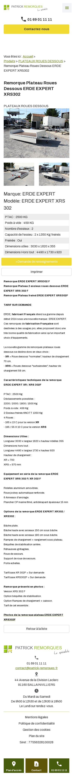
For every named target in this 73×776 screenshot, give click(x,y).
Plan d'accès (13, 770)
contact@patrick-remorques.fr (36, 668)
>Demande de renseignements (37, 261)
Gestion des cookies (36, 729)
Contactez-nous (36, 29)
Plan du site (36, 736)
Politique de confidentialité (36, 723)
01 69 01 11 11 (39, 20)
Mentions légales (36, 717)
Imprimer (37, 271)
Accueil (28, 56)
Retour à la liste (36, 628)
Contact (36, 770)
